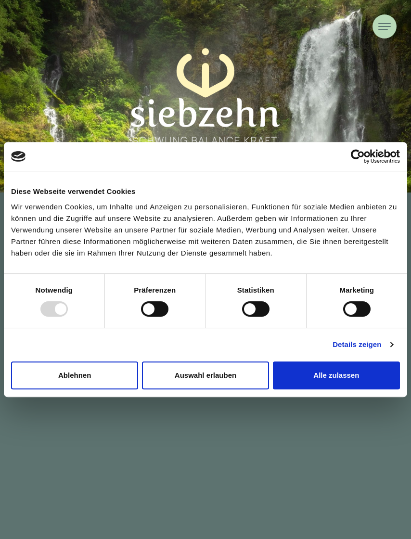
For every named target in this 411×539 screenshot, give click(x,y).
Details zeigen (357, 344)
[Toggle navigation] (384, 26)
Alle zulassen (336, 375)
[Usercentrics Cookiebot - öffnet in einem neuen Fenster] (358, 156)
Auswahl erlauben (205, 375)
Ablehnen (74, 375)
